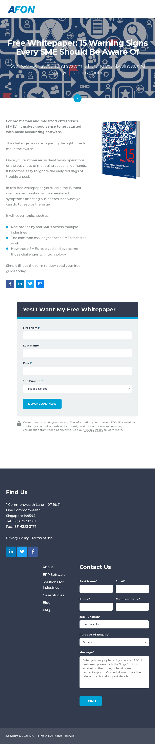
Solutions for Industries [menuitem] (53, 585)
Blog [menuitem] (46, 603)
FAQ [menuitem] (46, 610)
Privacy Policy (93, 429)
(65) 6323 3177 (24, 527)
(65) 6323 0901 (24, 521)
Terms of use (42, 538)
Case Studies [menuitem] (53, 595)
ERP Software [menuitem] (54, 575)
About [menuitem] (48, 567)
